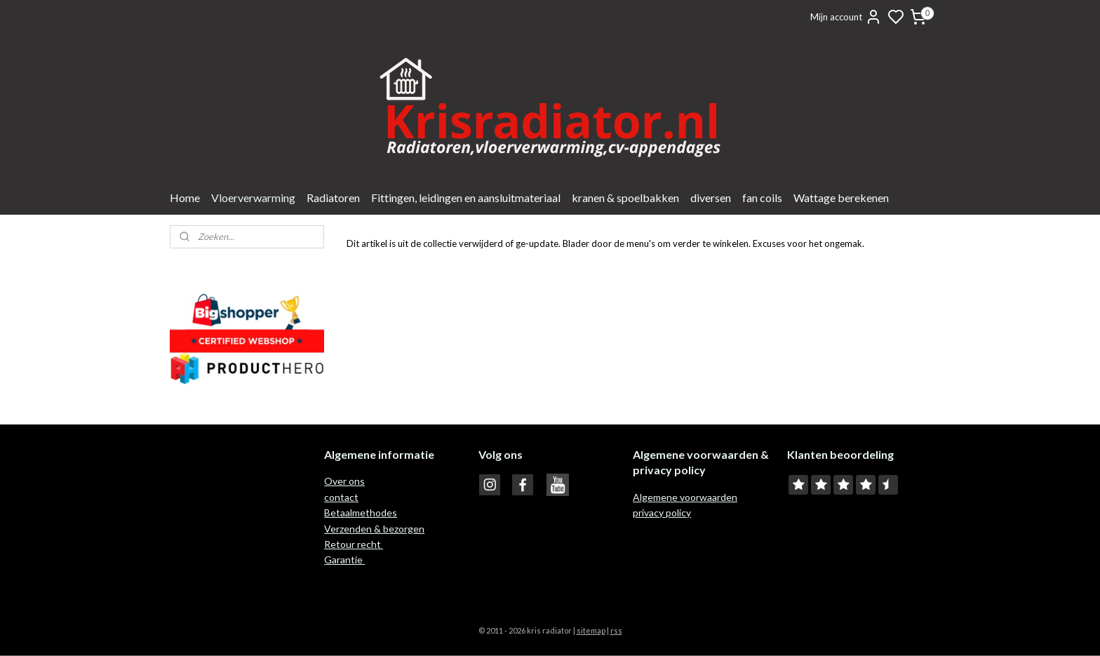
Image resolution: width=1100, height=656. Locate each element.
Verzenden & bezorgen (374, 529)
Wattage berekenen (841, 197)
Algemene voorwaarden (685, 497)
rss (616, 630)
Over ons (344, 481)
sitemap (591, 630)
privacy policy (662, 512)
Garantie (344, 559)
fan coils (762, 197)
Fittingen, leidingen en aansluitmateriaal (466, 197)
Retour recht (353, 544)
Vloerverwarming (253, 197)
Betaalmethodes (360, 512)
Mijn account (846, 16)
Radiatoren (333, 197)
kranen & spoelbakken (625, 197)
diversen (710, 197)
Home (185, 197)
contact (341, 497)
